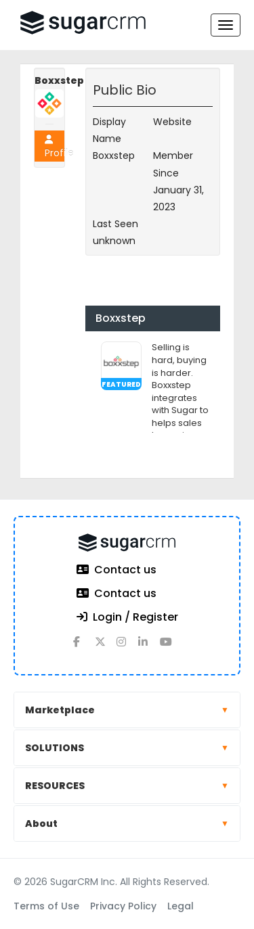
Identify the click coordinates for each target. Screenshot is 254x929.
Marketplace (127, 710)
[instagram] (127, 647)
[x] (106, 647)
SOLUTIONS (127, 748)
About (127, 823)
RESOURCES (127, 785)
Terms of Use (46, 906)
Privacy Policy (123, 906)
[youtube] (171, 647)
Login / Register (127, 617)
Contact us (116, 570)
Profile (54, 147)
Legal (180, 906)
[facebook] (84, 647)
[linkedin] (149, 647)
